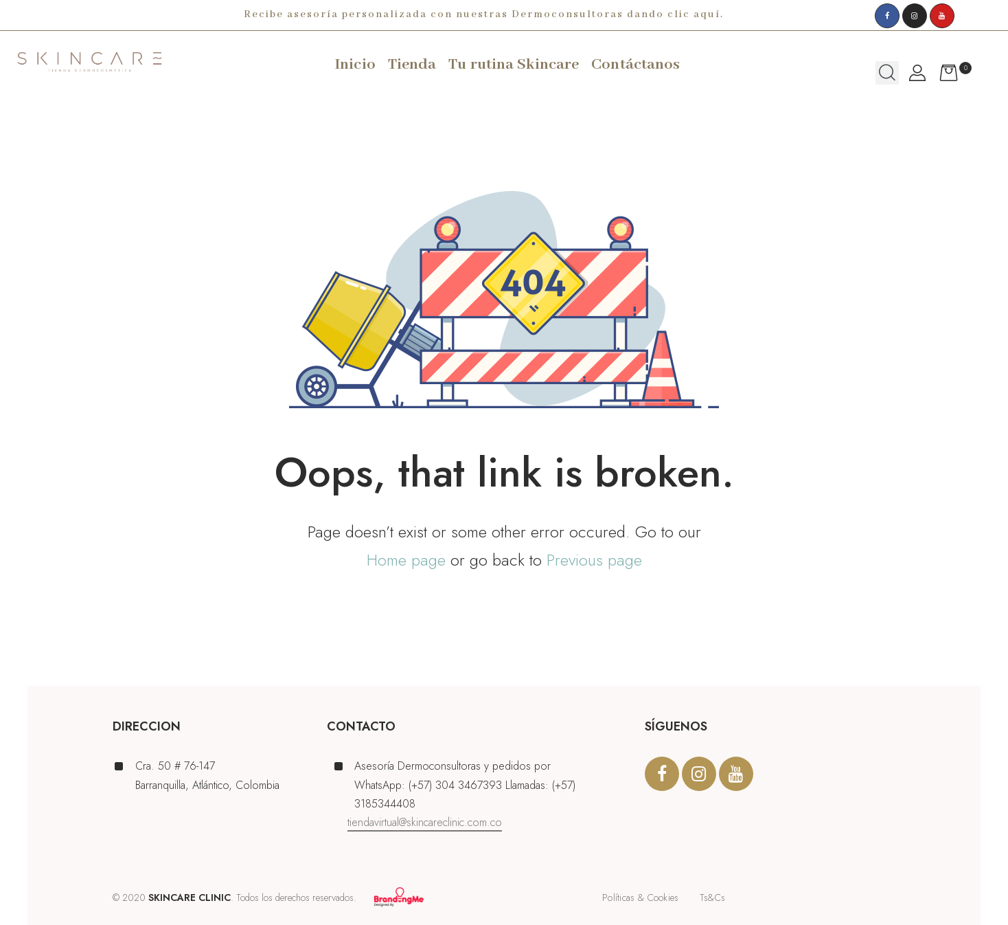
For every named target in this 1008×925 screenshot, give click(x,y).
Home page (406, 560)
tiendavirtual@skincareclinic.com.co (424, 822)
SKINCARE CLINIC (189, 897)
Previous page (594, 560)
